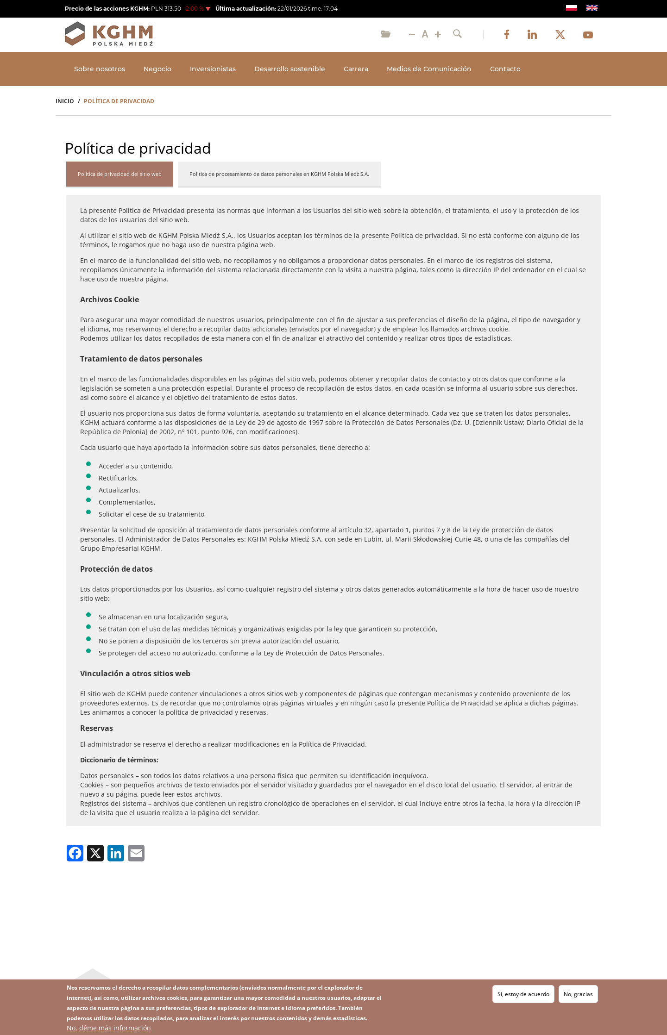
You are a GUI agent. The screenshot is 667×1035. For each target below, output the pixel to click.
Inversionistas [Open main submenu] (213, 69)
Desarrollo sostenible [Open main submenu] (289, 69)
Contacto (505, 69)
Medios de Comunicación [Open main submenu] (429, 69)
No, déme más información (109, 1027)
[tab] (119, 175)
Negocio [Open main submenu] (157, 69)
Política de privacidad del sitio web (120, 173)
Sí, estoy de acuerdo (523, 994)
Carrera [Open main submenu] (356, 69)
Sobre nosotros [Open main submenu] (99, 69)
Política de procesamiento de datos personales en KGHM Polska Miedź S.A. (279, 173)
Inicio (65, 101)
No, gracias (578, 994)
